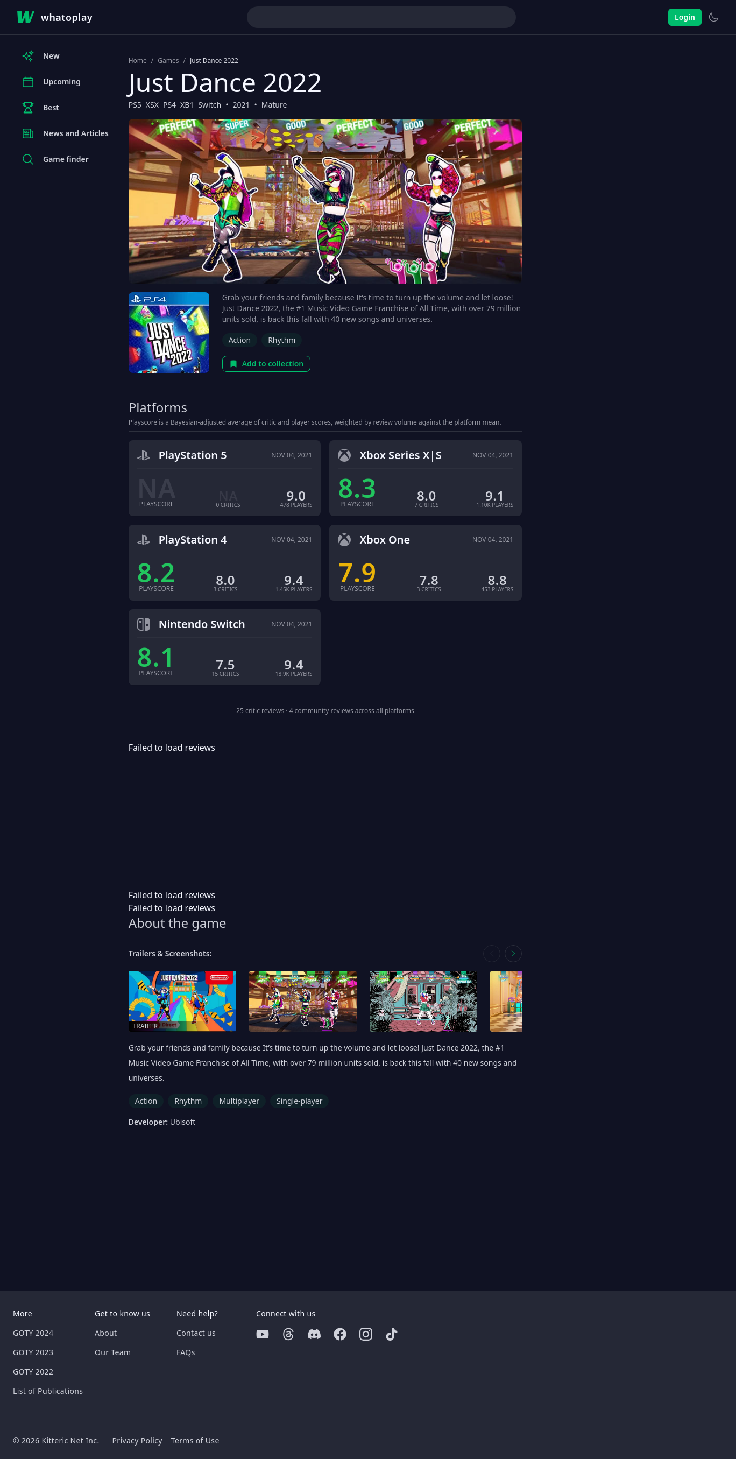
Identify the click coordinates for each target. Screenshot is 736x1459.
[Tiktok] (391, 1334)
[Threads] (288, 1334)
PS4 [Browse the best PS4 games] (169, 105)
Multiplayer (239, 1101)
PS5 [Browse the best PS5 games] (135, 105)
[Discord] (314, 1334)
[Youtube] (262, 1334)
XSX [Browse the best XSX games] (152, 105)
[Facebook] (340, 1334)
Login (685, 17)
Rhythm (281, 340)
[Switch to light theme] (713, 17)
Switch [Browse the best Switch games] (209, 105)
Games (168, 61)
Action (240, 340)
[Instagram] (365, 1334)
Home (138, 61)
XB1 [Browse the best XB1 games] (187, 105)
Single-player (299, 1101)
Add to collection (266, 363)
